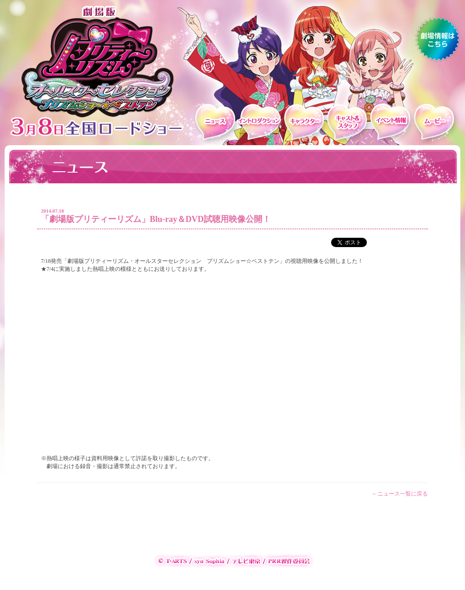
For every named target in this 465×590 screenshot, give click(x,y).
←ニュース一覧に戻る (400, 493)
